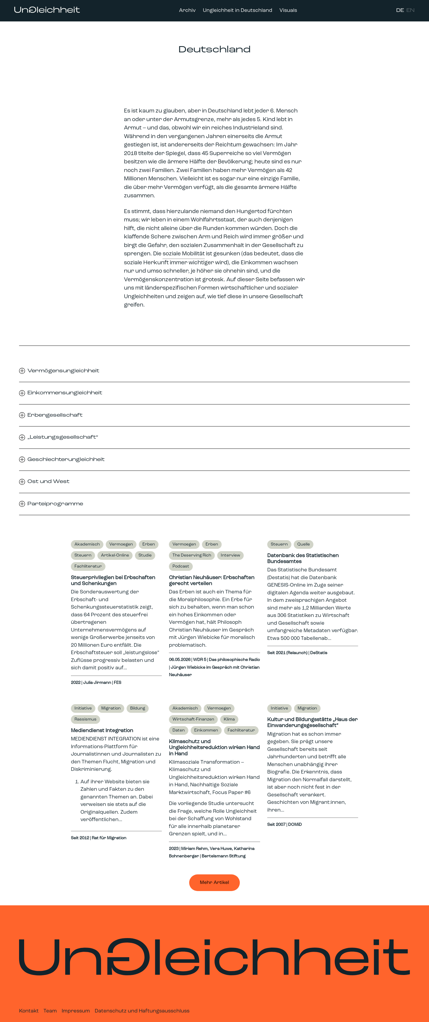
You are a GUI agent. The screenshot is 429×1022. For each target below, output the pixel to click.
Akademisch (87, 544)
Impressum (76, 1011)
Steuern (82, 555)
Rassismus (85, 719)
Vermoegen (121, 544)
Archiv (187, 10)
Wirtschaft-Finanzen (193, 719)
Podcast (180, 566)
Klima (229, 719)
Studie (145, 555)
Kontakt (29, 1011)
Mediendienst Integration (102, 730)
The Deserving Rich (191, 555)
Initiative (83, 708)
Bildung (137, 708)
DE (400, 10)
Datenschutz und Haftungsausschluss (142, 1011)
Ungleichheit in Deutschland (237, 10)
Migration (111, 708)
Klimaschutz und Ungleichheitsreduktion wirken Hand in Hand (214, 748)
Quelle (303, 544)
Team (50, 1011)
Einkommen (206, 730)
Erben (148, 544)
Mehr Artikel (214, 882)
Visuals (288, 10)
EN (410, 10)
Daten (178, 730)
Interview (230, 555)
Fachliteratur (88, 566)
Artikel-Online (115, 555)
